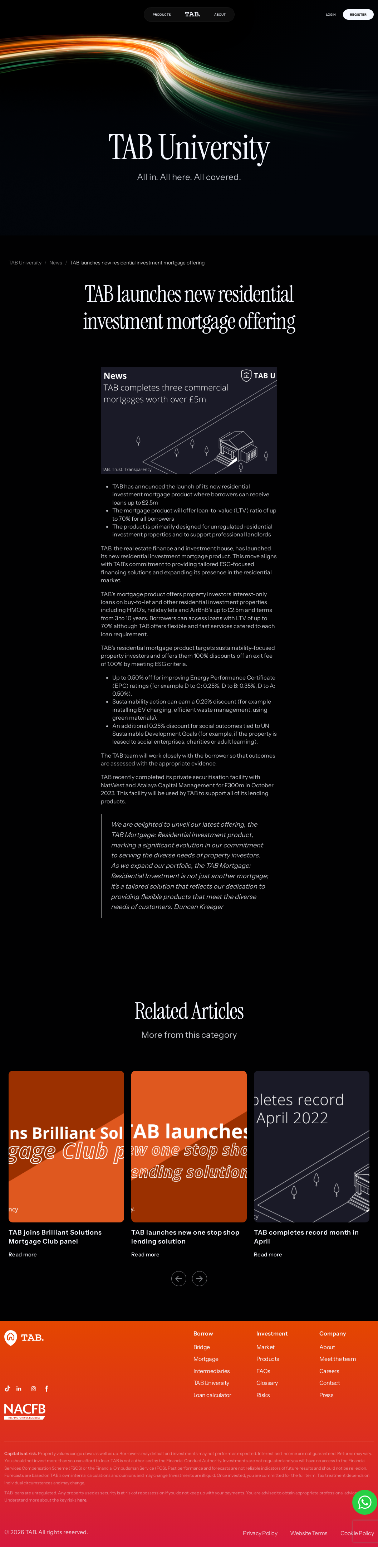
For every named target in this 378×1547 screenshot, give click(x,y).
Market (265, 1347)
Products (267, 1358)
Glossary (267, 1382)
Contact (329, 1382)
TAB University (25, 262)
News (55, 262)
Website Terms (309, 1533)
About (327, 1347)
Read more (23, 1254)
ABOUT (220, 14)
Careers (329, 1371)
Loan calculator (212, 1394)
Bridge (201, 1347)
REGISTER (358, 14)
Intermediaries (211, 1371)
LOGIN (331, 14)
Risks (263, 1394)
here (81, 1500)
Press (326, 1394)
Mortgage (206, 1358)
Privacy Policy (260, 1533)
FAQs (263, 1371)
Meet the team (337, 1358)
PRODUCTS (162, 14)
